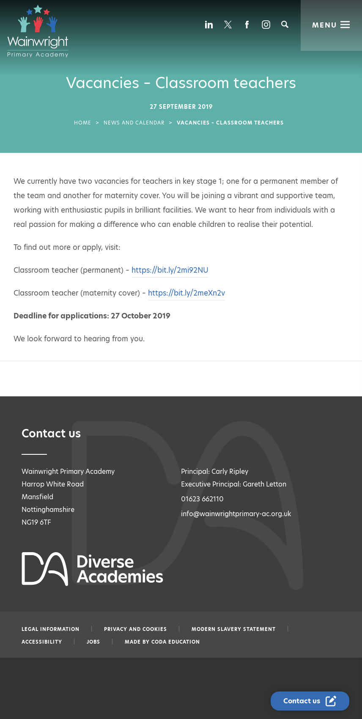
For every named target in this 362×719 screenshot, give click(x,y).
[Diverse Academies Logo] (42, 30)
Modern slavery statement (234, 629)
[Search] (284, 24)
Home (82, 122)
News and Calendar (134, 122)
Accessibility (42, 642)
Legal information (51, 629)
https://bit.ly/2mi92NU (170, 270)
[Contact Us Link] (310, 701)
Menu (324, 24)
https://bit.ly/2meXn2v (186, 293)
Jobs (93, 642)
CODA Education (175, 642)
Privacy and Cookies (135, 629)
